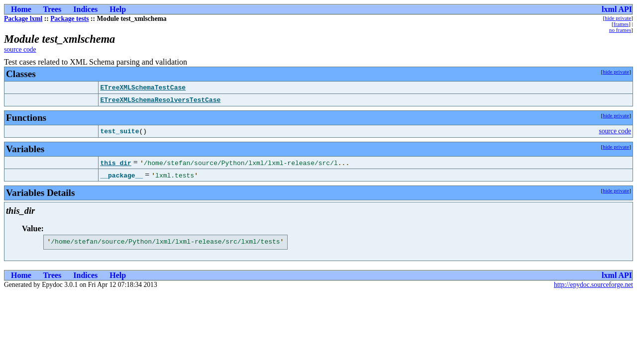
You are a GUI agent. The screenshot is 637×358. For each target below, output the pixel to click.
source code (20, 49)
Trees (52, 9)
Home (21, 9)
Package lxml (23, 18)
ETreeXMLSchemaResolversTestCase (160, 99)
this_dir (115, 162)
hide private (618, 18)
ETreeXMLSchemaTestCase (143, 87)
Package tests (69, 18)
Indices (85, 9)
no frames (620, 30)
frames (621, 24)
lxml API (617, 9)
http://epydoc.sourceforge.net (593, 286)
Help (117, 9)
